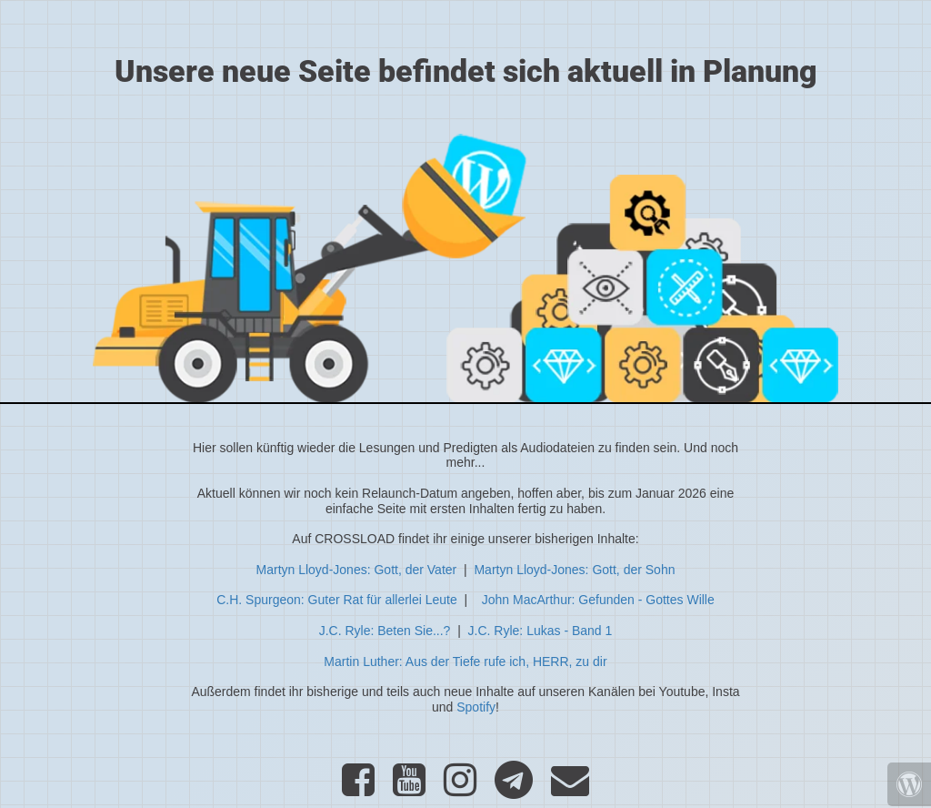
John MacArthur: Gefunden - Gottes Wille (598, 599)
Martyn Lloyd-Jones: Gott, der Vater (356, 569)
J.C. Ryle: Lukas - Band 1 (540, 630)
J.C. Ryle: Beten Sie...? (385, 630)
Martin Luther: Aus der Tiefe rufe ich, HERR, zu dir (465, 661)
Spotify (476, 707)
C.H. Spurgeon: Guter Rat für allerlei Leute (336, 599)
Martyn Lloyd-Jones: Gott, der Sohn (574, 569)
